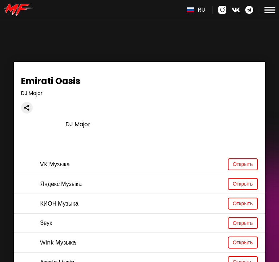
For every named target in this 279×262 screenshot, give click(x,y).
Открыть (243, 164)
